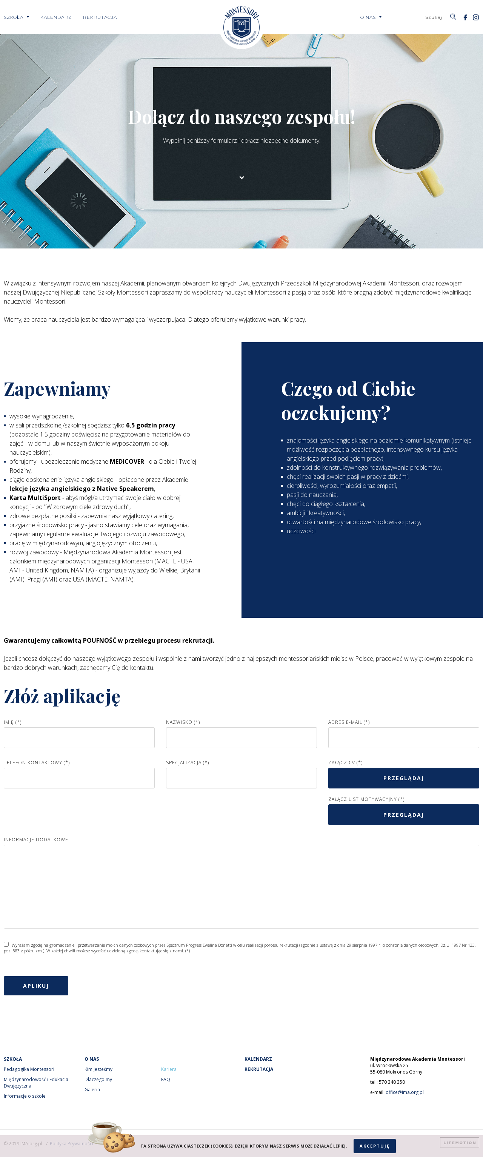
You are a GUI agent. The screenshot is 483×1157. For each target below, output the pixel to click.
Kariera (169, 1069)
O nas (368, 17)
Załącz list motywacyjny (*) (366, 799)
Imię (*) (13, 722)
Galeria (92, 1089)
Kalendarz (56, 17)
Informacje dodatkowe (36, 839)
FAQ (165, 1079)
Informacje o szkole (25, 1096)
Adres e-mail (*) (349, 722)
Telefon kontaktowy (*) (37, 762)
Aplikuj (36, 985)
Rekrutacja (100, 17)
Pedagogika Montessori (29, 1069)
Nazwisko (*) (183, 722)
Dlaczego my (98, 1079)
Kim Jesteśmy (98, 1069)
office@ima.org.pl (405, 1092)
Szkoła (13, 17)
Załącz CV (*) (345, 762)
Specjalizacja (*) (187, 762)
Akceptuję (375, 1146)
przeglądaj (403, 778)
